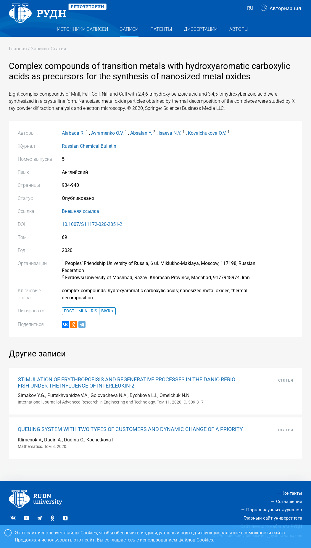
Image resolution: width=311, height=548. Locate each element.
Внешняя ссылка (80, 221)
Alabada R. (73, 143)
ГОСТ (69, 321)
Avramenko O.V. (107, 143)
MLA (82, 321)
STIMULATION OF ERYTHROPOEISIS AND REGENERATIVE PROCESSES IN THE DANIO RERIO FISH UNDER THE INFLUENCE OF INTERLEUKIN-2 (126, 393)
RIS (94, 321)
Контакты (291, 493)
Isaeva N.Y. (170, 143)
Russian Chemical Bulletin (89, 156)
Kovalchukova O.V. (207, 143)
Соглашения (289, 501)
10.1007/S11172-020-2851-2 (92, 234)
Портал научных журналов (274, 509)
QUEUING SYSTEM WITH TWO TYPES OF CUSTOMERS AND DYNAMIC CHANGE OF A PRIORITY (130, 440)
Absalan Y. (141, 143)
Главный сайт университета (273, 518)
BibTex (107, 321)
